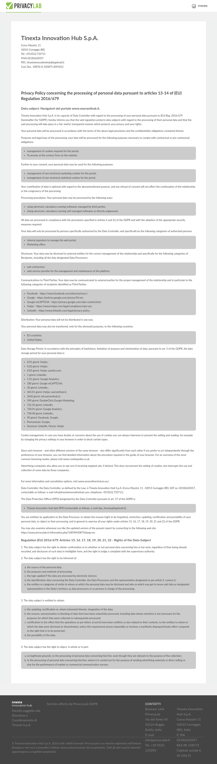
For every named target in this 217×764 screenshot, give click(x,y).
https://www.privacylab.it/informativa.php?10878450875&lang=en (58, 532)
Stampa (199, 5)
